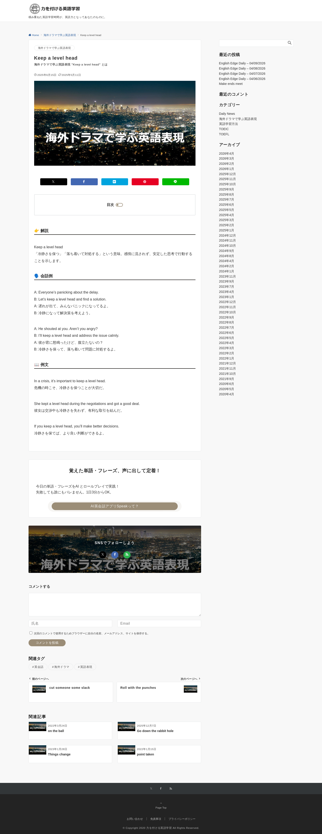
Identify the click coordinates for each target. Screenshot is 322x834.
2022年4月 (226, 343)
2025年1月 (226, 230)
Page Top (161, 805)
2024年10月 (227, 245)
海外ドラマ (61, 667)
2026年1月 (226, 169)
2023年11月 (227, 276)
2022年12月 (227, 302)
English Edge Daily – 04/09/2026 (242, 63)
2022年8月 (226, 322)
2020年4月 (226, 394)
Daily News (227, 113)
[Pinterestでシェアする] (145, 181)
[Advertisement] (256, 437)
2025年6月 (226, 204)
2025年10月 (227, 184)
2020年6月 (226, 384)
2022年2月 (226, 353)
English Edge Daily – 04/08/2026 (242, 68)
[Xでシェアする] (53, 181)
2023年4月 (226, 292)
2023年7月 (226, 286)
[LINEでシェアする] (175, 181)
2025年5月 (226, 210)
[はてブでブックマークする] (114, 181)
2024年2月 (226, 266)
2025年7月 (226, 199)
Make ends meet (231, 84)
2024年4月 (226, 261)
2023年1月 (226, 297)
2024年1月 (226, 271)
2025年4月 (226, 215)
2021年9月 (226, 379)
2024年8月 (226, 256)
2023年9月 (226, 281)
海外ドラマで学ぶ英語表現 (54, 47)
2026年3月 (226, 158)
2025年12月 (227, 174)
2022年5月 (226, 338)
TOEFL (224, 134)
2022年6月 (226, 333)
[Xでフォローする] (102, 554)
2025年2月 (226, 225)
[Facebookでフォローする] (114, 554)
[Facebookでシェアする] (84, 181)
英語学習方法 (228, 124)
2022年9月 (226, 317)
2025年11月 (227, 179)
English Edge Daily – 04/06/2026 (242, 79)
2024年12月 (227, 235)
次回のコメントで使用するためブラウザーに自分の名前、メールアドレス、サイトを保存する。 (92, 633)
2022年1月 (226, 358)
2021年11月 (227, 368)
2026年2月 (226, 163)
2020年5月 (226, 389)
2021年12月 (227, 363)
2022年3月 (226, 348)
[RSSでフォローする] (127, 554)
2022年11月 (227, 307)
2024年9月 (226, 251)
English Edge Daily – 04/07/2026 (242, 73)
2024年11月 (227, 240)
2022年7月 (226, 327)
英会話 (39, 667)
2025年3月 (226, 220)
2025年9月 (226, 189)
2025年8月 (226, 194)
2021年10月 (227, 373)
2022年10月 (227, 312)
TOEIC (224, 129)
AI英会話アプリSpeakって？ (115, 506)
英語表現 (86, 667)
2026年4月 (226, 153)
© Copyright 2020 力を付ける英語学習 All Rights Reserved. (161, 827)
